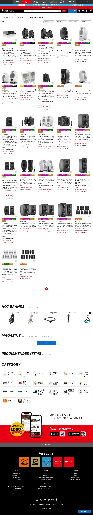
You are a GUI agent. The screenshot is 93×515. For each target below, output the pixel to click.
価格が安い (59, 22)
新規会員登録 (88, 1)
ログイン (82, 1)
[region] (46, 319)
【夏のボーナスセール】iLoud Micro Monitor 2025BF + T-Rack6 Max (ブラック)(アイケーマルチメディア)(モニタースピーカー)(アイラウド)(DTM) (46, 50)
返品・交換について (16, 475)
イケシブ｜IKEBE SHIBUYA (16, 493)
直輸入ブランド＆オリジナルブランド (46, 489)
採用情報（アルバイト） (75, 479)
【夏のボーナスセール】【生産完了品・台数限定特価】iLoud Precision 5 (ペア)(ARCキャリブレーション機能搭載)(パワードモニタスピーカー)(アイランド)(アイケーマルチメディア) (9, 185)
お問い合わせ (46, 475)
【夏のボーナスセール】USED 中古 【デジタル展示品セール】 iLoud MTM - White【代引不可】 (28, 91)
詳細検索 (64, 11)
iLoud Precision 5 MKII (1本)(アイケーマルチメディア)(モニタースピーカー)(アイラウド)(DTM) (83, 136)
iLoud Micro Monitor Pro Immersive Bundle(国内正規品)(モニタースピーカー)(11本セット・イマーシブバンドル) (83, 226)
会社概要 (76, 473)
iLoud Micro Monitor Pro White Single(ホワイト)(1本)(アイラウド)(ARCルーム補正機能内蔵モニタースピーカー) (83, 51)
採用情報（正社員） (75, 477)
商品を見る (84, 511)
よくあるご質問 (16, 477)
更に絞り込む (47, 22)
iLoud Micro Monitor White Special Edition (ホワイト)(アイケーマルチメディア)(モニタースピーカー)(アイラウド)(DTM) (10, 94)
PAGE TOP (47, 444)
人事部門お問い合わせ (46, 479)
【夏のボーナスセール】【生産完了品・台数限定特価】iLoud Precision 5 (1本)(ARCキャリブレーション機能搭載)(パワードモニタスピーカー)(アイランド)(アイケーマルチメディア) (46, 95)
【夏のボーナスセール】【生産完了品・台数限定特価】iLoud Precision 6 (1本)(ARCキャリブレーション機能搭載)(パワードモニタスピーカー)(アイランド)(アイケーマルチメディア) (9, 140)
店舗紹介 (76, 475)
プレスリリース (62, 504)
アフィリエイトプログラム (16, 479)
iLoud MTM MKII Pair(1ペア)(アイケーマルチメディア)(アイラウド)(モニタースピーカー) (28, 180)
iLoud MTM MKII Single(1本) (64, 90)
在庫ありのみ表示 (73, 22)
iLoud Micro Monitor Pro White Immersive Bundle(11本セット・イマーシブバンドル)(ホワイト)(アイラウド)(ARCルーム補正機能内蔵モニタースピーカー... (10, 271)
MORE (46, 343)
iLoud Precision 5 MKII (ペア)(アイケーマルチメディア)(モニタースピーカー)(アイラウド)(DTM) (28, 225)
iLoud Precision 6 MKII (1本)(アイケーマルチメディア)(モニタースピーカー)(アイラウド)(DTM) (65, 180)
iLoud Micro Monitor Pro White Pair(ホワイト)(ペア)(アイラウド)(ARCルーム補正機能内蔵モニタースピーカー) (46, 139)
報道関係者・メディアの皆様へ (46, 477)
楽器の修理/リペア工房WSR (46, 486)
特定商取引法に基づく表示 (44, 504)
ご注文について (16, 473)
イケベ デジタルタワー (16, 491)
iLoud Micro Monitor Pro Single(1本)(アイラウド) (65, 49)
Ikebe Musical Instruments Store (16, 486)
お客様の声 (46, 473)
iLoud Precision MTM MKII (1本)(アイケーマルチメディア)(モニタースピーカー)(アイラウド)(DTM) (83, 181)
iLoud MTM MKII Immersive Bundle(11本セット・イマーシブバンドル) (28, 269)
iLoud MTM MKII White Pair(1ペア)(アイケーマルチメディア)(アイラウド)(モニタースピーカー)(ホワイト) (46, 181)
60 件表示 (84, 22)
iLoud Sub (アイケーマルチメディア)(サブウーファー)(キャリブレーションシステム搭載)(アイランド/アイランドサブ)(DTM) (65, 139)
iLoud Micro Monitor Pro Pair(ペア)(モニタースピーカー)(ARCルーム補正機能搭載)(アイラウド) (28, 138)
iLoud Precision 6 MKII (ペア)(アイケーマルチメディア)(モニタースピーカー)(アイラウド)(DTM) (46, 225)
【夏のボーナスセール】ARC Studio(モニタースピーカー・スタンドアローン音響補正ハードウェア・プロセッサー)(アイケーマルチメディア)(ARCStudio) (10, 52)
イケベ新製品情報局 (16, 489)
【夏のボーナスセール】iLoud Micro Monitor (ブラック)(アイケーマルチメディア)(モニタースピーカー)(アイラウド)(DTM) (28, 51)
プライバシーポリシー (32, 504)
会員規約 (54, 504)
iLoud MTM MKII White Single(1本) (83, 90)
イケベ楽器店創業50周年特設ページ (46, 7)
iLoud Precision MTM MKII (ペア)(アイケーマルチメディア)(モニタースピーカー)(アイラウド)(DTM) (65, 226)
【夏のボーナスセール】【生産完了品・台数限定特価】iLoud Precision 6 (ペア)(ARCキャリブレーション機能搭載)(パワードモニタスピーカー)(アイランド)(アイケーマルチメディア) (9, 229)
